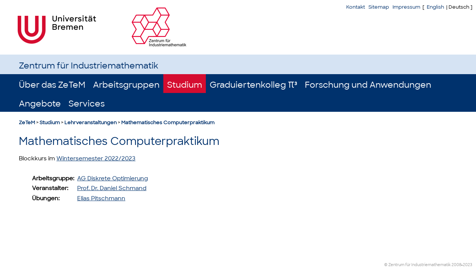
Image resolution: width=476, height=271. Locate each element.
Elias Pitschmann (101, 198)
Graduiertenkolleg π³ (253, 84)
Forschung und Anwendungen (368, 84)
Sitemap (378, 7)
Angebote (40, 103)
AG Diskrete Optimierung (112, 178)
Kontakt (355, 7)
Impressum (406, 7)
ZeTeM (27, 122)
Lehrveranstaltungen (90, 122)
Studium (184, 84)
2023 (467, 264)
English (435, 7)
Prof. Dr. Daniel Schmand (111, 188)
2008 (456, 264)
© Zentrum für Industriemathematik (417, 264)
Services (86, 103)
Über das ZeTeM (52, 84)
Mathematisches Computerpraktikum (167, 122)
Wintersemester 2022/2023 (95, 158)
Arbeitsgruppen (126, 84)
